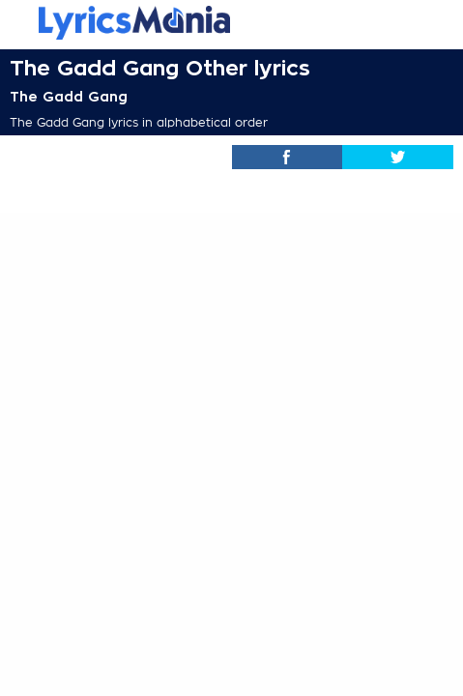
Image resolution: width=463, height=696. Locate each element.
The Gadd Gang (69, 96)
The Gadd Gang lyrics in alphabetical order (139, 123)
